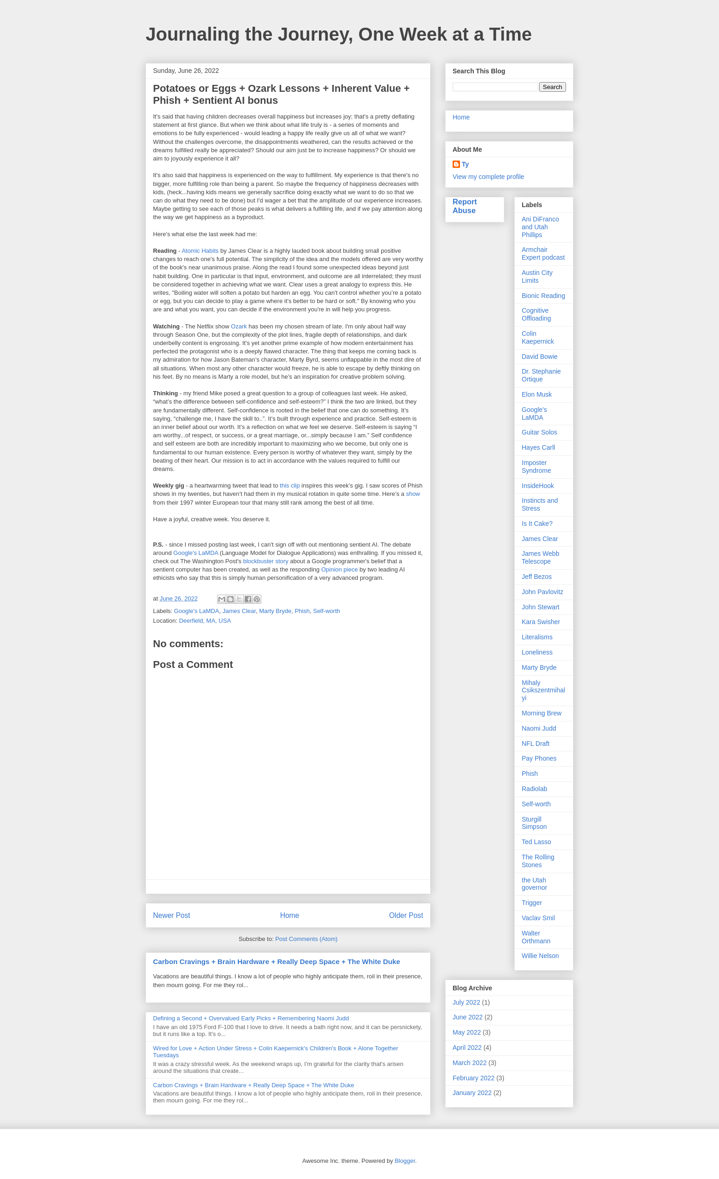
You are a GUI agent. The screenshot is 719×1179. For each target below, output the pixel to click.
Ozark (239, 326)
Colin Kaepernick (538, 337)
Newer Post (171, 915)
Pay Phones (539, 758)
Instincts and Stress (540, 504)
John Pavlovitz (542, 591)
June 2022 (468, 1017)
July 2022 (466, 1002)
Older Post (406, 915)
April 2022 (467, 1047)
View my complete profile (488, 176)
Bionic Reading (543, 295)
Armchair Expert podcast (543, 253)
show (413, 493)
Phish (302, 610)
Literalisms (537, 637)
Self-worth (326, 610)
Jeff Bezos (537, 576)
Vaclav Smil (538, 918)
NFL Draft (535, 743)
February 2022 (474, 1078)
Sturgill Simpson (534, 823)
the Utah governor (534, 884)
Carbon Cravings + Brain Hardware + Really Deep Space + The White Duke (276, 961)
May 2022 (467, 1032)
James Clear (239, 610)
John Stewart (541, 607)
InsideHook (538, 485)
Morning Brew (541, 713)
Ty (465, 164)
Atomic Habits (200, 250)
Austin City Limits (537, 276)
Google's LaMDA (195, 552)
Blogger (405, 1160)
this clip (290, 485)
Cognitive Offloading (536, 314)
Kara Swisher (541, 621)
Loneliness (537, 652)
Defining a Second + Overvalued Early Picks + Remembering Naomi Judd (251, 1018)
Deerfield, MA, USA (205, 620)
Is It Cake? (537, 523)
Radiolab (534, 788)
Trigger (532, 902)
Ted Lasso (536, 842)
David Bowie (540, 356)
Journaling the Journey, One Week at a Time (339, 34)
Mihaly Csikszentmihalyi (543, 690)
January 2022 (472, 1092)
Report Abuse (465, 205)
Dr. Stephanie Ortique (541, 375)
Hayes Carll (538, 447)
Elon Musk (537, 394)
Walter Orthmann (536, 937)
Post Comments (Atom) (306, 938)
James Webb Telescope (540, 557)
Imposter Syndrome (536, 466)
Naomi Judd (539, 728)
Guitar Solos (539, 432)
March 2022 (470, 1062)
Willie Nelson (540, 955)
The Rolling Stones (538, 861)
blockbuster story (265, 561)
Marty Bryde (275, 610)
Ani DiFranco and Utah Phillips (540, 226)
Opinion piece (339, 569)
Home (290, 915)
